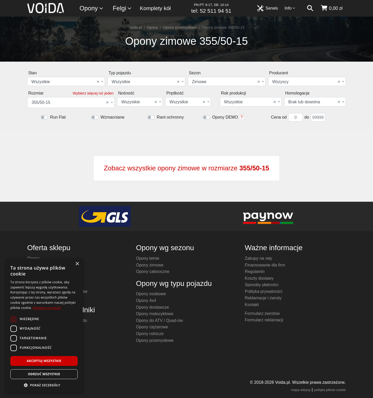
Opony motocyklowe (154, 314)
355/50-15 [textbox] (70, 102)
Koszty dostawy (259, 278)
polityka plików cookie (330, 390)
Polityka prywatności (263, 291)
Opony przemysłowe (180, 27)
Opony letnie (147, 258)
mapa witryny (301, 390)
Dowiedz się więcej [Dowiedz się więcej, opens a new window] (47, 308)
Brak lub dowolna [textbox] (314, 102)
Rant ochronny (170, 117)
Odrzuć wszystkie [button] (44, 374)
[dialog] (44, 325)
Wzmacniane (112, 117)
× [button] (77, 264)
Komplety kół (155, 8)
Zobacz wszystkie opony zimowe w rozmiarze (186, 168)
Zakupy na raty (258, 258)
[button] (44, 385)
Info (290, 8)
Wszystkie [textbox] (65, 82)
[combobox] (66, 81)
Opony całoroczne (152, 271)
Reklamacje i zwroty (263, 298)
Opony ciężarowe (152, 327)
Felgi (122, 8)
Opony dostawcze (152, 307)
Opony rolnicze (150, 333)
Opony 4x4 (146, 300)
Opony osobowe (151, 294)
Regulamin (254, 271)
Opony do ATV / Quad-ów (159, 320)
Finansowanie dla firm (265, 265)
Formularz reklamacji (264, 320)
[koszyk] (331, 8)
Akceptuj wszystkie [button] (44, 361)
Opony (92, 8)
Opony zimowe (149, 265)
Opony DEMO (225, 117)
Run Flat (58, 117)
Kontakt (252, 304)
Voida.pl (135, 27)
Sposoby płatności (261, 285)
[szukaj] (310, 8)
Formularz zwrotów (262, 313)
